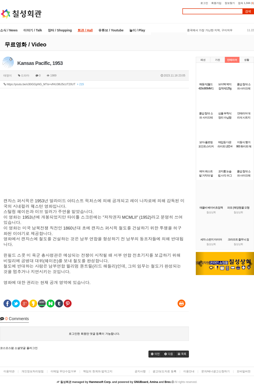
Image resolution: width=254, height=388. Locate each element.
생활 (246, 59)
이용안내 (188, 371)
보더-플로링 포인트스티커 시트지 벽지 (206, 146)
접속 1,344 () (246, 3)
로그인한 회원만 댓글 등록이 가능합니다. (94, 333)
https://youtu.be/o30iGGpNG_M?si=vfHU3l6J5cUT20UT (43, 84)
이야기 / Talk (32, 30)
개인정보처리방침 (32, 371)
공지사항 (140, 371)
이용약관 (9, 371)
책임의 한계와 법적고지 (97, 371)
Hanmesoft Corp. (100, 382)
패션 (203, 59)
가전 (217, 59)
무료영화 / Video (25, 44)
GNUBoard (141, 382)
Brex (167, 382)
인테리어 (232, 59)
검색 (248, 11)
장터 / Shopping (60, 30)
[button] (155, 354)
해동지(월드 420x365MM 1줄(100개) (205, 88)
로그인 (204, 3)
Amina (154, 382)
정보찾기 (230, 3)
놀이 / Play (137, 30)
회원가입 (216, 3)
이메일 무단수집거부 (63, 371)
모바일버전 (244, 371)
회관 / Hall (85, 30)
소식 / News (9, 30)
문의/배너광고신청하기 (215, 371)
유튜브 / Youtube (111, 30)
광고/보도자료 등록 (164, 371)
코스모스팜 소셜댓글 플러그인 (19, 348)
